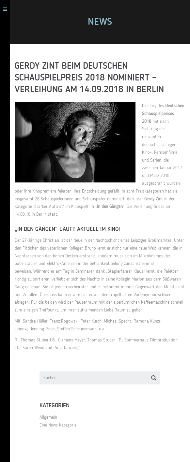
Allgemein (48, 417)
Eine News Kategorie (58, 425)
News (100, 22)
